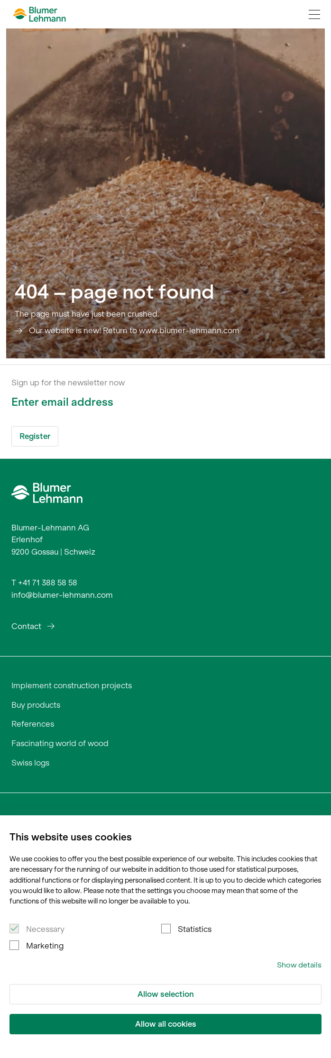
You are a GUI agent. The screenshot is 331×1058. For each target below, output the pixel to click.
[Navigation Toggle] (314, 14)
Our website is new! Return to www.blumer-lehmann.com (134, 330)
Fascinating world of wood (60, 743)
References (32, 724)
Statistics (194, 929)
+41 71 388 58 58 (47, 582)
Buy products (35, 705)
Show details (299, 964)
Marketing (45, 945)
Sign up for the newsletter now (68, 382)
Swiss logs (30, 762)
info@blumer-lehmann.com (62, 595)
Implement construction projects (71, 685)
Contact (26, 626)
